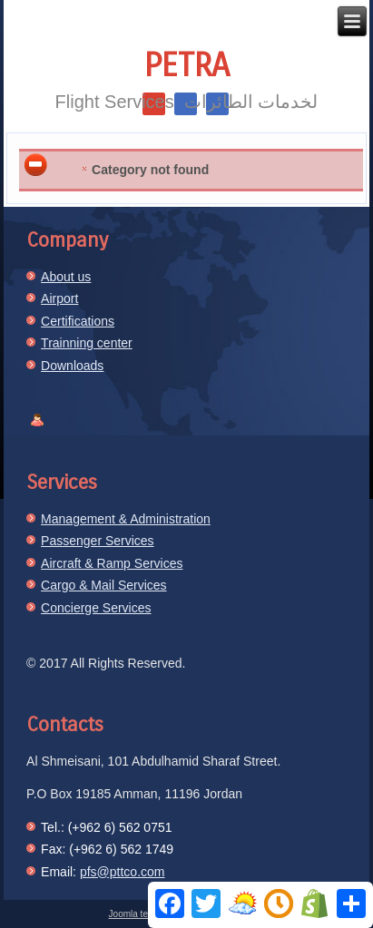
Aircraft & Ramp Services (111, 563)
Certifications (77, 321)
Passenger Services (97, 540)
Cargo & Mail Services (104, 585)
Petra (187, 65)
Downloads (72, 365)
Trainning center (87, 343)
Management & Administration (126, 519)
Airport (59, 298)
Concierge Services (96, 608)
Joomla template (142, 914)
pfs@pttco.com (122, 872)
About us (66, 276)
